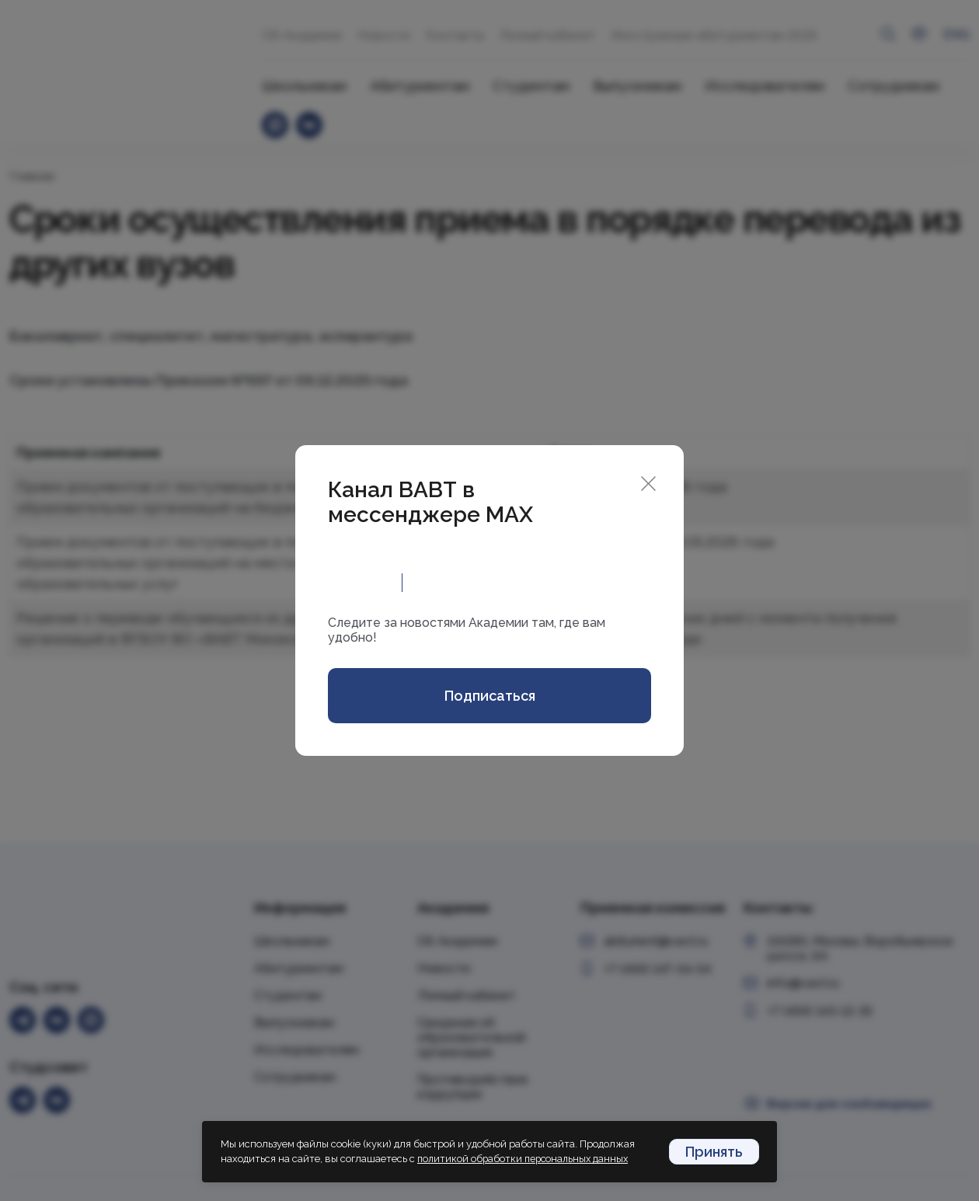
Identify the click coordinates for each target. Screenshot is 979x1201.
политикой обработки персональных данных (526, 1159)
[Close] (648, 482)
